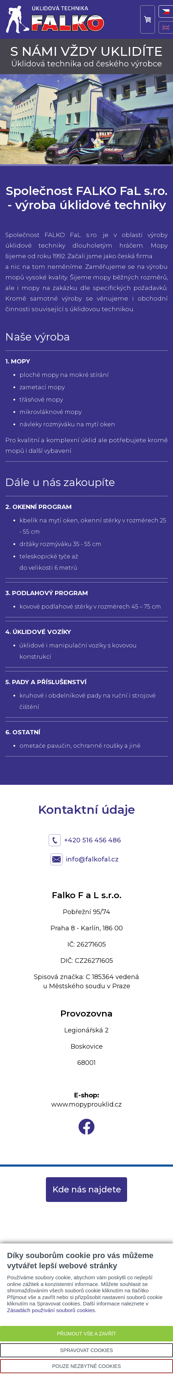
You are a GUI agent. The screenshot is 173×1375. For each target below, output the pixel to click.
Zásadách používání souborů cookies (51, 1310)
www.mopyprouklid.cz (86, 1104)
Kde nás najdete (86, 1189)
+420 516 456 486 (92, 840)
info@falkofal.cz (92, 859)
